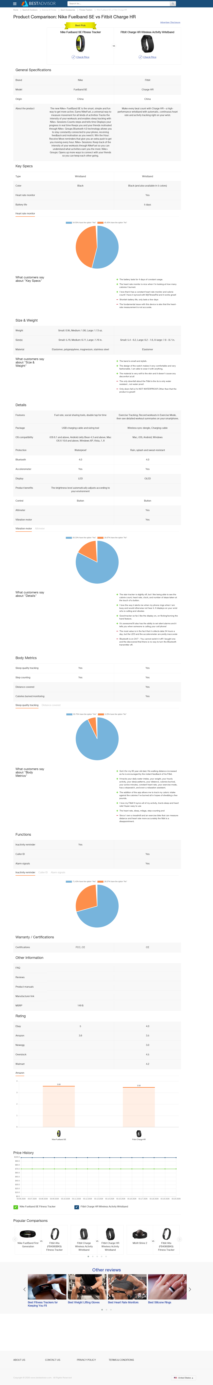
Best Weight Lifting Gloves (84, 1338)
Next (179, 1275)
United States (183, 1378)
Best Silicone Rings (159, 1338)
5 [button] (106, 1292)
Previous (15, 1275)
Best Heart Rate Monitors (123, 1338)
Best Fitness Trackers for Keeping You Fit (43, 1340)
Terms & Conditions (121, 1360)
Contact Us (52, 1360)
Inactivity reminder (25, 908)
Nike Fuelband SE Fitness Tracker (37, 1242)
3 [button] (97, 1292)
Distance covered (51, 741)
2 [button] (92, 1292)
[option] (41, 1275)
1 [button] (88, 1292)
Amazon (20, 1109)
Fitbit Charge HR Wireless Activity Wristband (104, 1242)
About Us (19, 1360)
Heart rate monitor (25, 249)
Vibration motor (24, 564)
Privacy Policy (86, 1360)
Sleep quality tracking (27, 741)
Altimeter (40, 564)
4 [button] (101, 1292)
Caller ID (43, 908)
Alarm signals (58, 908)
